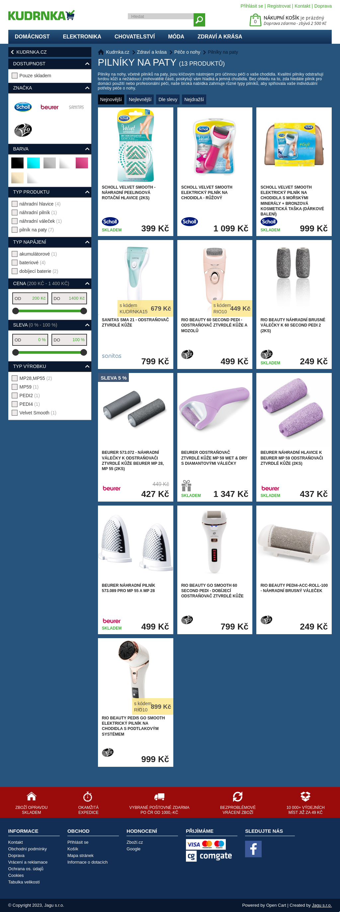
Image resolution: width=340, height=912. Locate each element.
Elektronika (82, 36)
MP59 (29, 387)
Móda (176, 36)
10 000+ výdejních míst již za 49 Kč (306, 810)
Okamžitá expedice (88, 810)
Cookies (16, 875)
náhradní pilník (38, 212)
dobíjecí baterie (39, 271)
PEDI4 (30, 404)
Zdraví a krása (220, 36)
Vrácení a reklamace (28, 862)
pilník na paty (37, 229)
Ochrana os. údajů (25, 868)
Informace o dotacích (87, 862)
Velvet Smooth (38, 412)
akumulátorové (38, 254)
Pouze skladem (35, 75)
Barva (21, 149)
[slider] (15, 311)
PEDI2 (30, 395)
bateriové (33, 262)
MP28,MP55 (36, 378)
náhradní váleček (41, 221)
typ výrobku (29, 366)
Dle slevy (167, 99)
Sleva (35, 325)
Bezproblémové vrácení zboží (238, 810)
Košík (72, 848)
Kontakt (302, 6)
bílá (32, 180)
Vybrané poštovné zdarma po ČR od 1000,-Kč (159, 810)
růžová (82, 165)
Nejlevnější (140, 99)
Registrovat (279, 6)
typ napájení (29, 242)
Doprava (323, 6)
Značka (22, 88)
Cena (41, 283)
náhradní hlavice (40, 204)
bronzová (65, 165)
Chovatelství (135, 36)
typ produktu (31, 192)
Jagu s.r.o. (322, 905)
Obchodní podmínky (27, 848)
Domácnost (32, 36)
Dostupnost (29, 63)
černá (17, 165)
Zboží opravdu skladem (31, 810)
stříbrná (49, 165)
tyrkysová (33, 165)
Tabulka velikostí (24, 882)
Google (133, 848)
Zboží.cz (135, 842)
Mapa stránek (80, 855)
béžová (17, 180)
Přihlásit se (251, 6)
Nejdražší (194, 99)
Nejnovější (111, 99)
